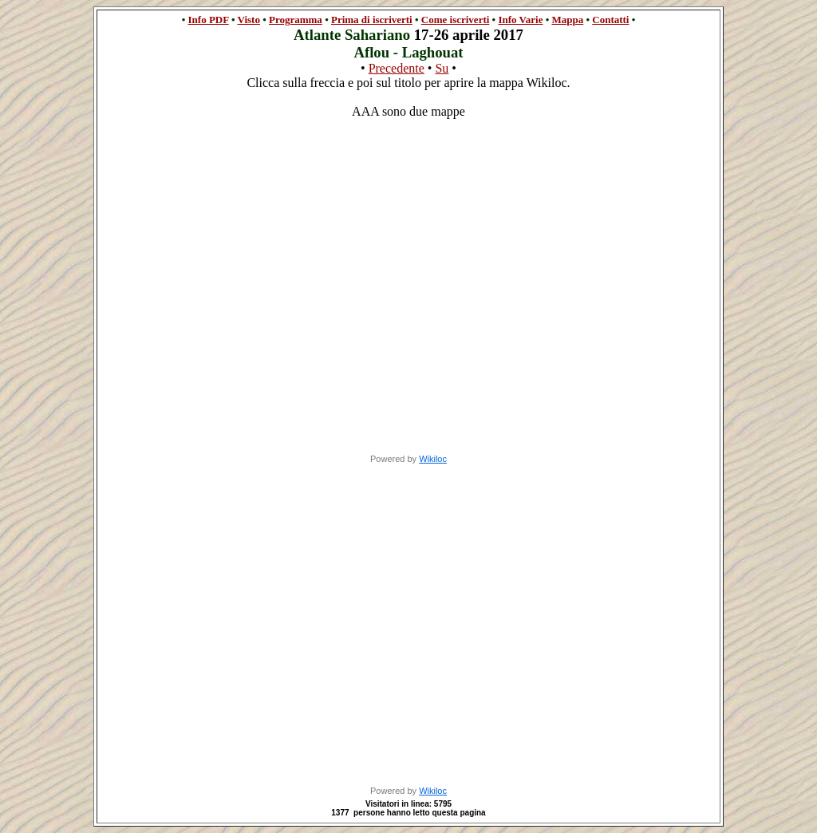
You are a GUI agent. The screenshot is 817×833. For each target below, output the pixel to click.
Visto (249, 20)
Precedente (396, 68)
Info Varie (520, 20)
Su (441, 68)
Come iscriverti (455, 20)
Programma (295, 20)
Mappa (567, 20)
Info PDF (208, 20)
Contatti (610, 20)
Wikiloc (433, 459)
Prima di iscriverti (371, 20)
